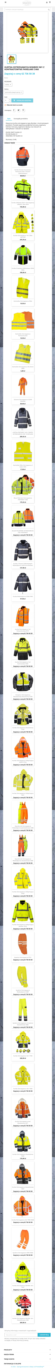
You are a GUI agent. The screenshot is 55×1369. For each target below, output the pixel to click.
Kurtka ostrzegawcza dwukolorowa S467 (23, 1188)
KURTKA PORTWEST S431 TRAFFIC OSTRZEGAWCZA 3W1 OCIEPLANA (23, 433)
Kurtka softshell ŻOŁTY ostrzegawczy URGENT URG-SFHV (23, 203)
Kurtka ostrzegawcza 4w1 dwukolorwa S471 (23, 1122)
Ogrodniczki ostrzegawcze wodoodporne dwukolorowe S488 (23, 860)
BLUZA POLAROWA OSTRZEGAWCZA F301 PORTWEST (23, 531)
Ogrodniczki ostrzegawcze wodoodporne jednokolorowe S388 (22, 827)
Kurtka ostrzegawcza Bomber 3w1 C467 (22, 1286)
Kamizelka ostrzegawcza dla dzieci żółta (23, 367)
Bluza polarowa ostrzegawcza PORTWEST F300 (23, 499)
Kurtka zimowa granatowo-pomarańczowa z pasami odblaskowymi (23, 171)
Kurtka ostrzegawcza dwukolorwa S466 (23, 1155)
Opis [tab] (9, 119)
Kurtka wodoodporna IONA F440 (23, 596)
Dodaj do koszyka (22, 100)
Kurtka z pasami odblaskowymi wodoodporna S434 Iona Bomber (23, 564)
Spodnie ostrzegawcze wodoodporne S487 (23, 991)
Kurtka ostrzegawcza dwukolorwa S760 (23, 728)
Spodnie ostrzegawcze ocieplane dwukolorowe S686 (23, 1024)
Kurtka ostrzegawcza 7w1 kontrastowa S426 (23, 663)
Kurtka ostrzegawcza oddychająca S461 (22, 794)
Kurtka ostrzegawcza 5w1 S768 (22, 1056)
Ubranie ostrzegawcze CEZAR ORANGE (23, 400)
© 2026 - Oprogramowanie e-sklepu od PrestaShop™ (27, 1367)
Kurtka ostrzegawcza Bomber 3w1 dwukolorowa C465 (22, 1319)
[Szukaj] (27, 9)
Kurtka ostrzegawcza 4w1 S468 (22, 1088)
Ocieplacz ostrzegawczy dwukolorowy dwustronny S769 (22, 696)
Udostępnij (14, 110)
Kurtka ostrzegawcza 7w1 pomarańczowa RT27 (23, 630)
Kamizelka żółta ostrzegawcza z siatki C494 (23, 466)
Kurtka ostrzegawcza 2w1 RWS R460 (23, 1220)
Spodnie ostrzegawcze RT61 (22, 957)
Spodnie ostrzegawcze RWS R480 (23, 1253)
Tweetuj (18, 110)
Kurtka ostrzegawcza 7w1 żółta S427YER (22, 236)
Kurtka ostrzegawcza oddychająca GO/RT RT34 (22, 761)
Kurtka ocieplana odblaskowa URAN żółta (23, 269)
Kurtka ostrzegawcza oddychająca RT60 (22, 892)
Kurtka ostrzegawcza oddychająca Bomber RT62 (22, 925)
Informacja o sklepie (12, 1364)
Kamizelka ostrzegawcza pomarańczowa (22, 335)
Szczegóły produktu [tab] (21, 119)
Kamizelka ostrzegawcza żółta (23, 301)
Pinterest (23, 110)
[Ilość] (6, 100)
